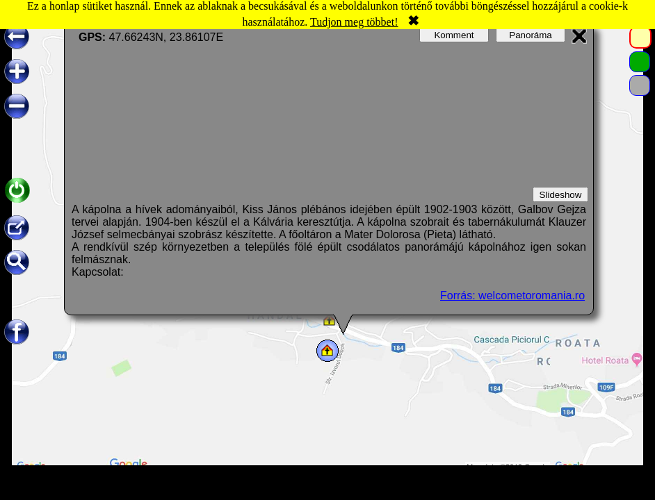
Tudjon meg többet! (354, 22)
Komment (454, 35)
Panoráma (530, 35)
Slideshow (561, 195)
